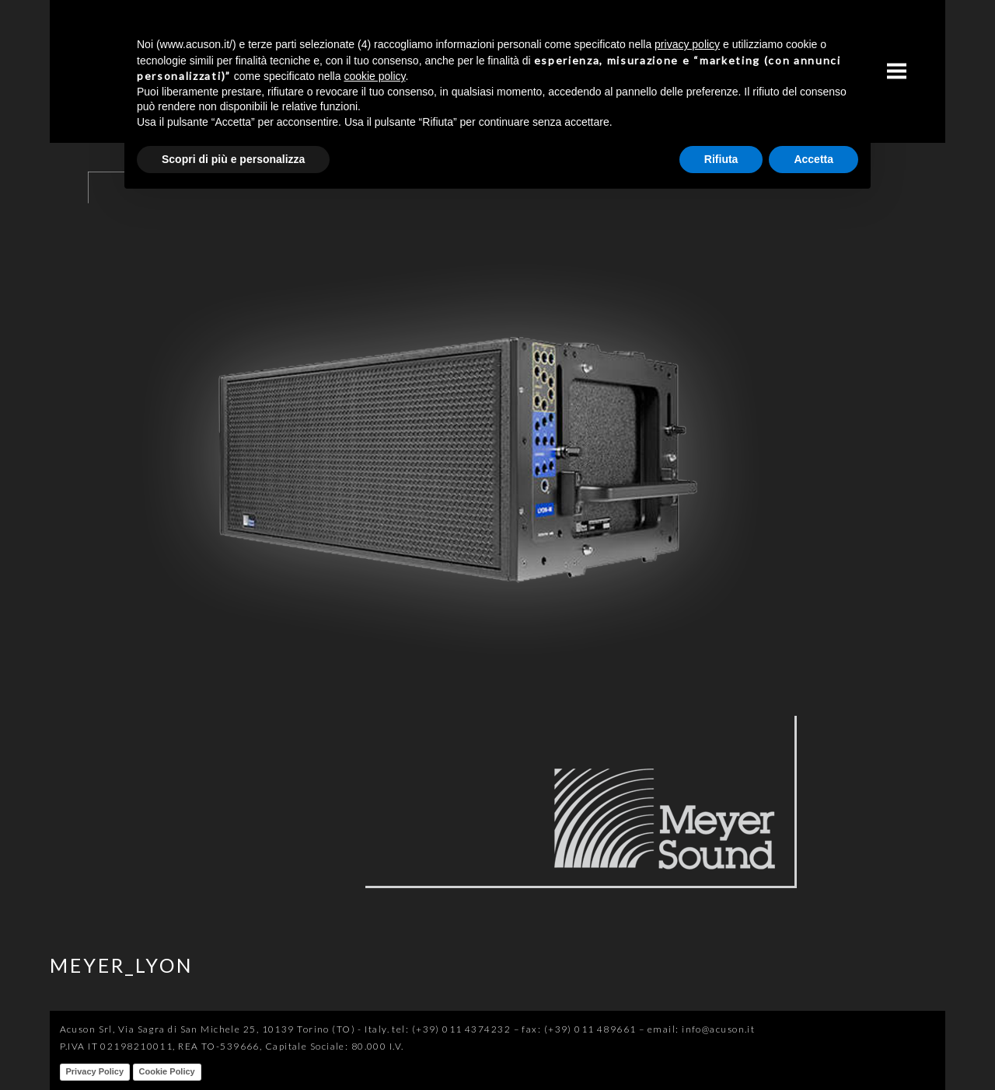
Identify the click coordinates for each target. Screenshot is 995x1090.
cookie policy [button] (374, 76)
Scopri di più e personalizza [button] (233, 159)
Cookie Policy (167, 1071)
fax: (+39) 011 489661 (579, 1029)
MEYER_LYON (122, 965)
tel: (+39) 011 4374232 (451, 1029)
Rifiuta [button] (721, 159)
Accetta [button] (813, 159)
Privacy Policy (95, 1071)
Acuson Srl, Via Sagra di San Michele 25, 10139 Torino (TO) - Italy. (224, 1029)
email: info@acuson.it (701, 1029)
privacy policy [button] (687, 44)
